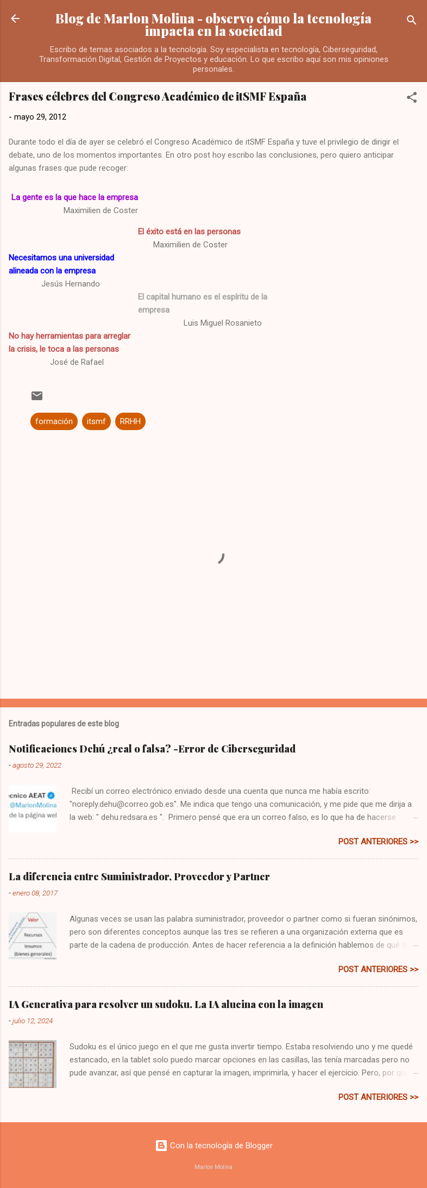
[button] (411, 99)
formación (54, 421)
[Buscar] (411, 22)
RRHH (130, 421)
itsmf (96, 421)
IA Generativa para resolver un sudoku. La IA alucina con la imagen (166, 1004)
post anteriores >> (378, 842)
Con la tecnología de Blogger (214, 1145)
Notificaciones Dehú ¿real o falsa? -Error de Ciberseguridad (152, 748)
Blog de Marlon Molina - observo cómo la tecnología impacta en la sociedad (213, 24)
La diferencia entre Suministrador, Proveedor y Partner (139, 876)
